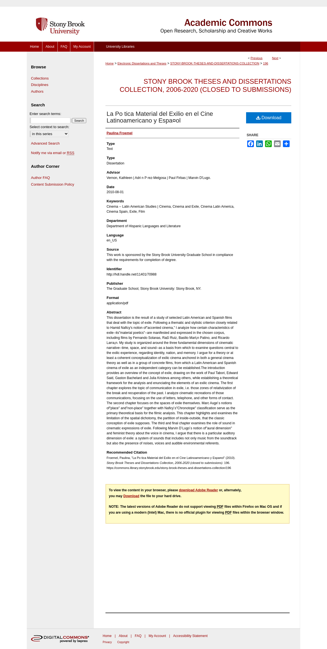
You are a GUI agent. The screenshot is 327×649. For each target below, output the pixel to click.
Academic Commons (197, 21)
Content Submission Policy (52, 184)
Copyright (123, 642)
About (123, 636)
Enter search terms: (45, 114)
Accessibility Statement (190, 636)
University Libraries (120, 47)
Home (109, 63)
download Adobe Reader (198, 490)
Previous (257, 58)
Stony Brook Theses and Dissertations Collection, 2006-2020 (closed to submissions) (205, 85)
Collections (40, 78)
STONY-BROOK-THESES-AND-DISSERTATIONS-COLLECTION (214, 63)
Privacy (107, 642)
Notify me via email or (52, 153)
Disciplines (39, 85)
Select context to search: (49, 127)
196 (265, 63)
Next (275, 58)
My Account (157, 636)
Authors (37, 91)
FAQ (138, 636)
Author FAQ (40, 178)
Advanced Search (45, 143)
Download (269, 117)
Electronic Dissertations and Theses (141, 63)
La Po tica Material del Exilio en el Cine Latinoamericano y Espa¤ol (160, 117)
